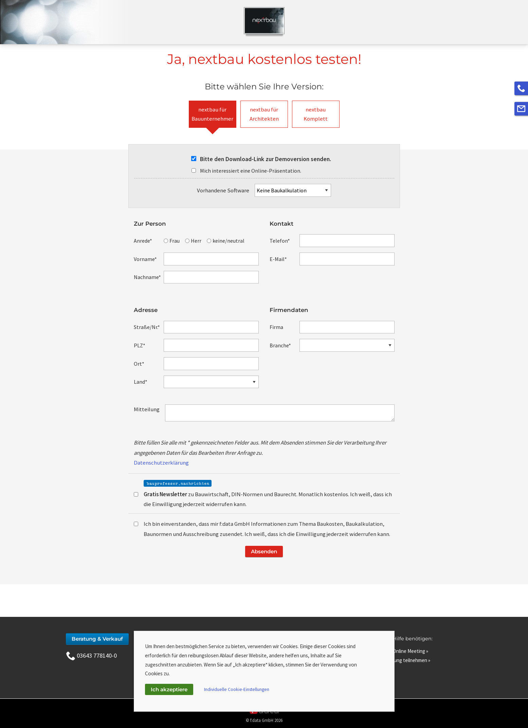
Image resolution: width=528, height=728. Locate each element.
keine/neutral (225, 240)
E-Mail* (278, 259)
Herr (193, 240)
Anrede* (143, 240)
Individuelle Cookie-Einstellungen (236, 689)
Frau (172, 240)
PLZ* (139, 345)
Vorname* (145, 259)
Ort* (139, 363)
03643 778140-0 (91, 655)
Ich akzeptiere (169, 689)
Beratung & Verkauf (97, 639)
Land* (140, 381)
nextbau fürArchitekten (264, 114)
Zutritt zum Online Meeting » (397, 651)
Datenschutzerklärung (161, 462)
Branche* (280, 345)
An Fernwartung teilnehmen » (398, 660)
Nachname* (147, 277)
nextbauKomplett (316, 114)
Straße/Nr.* (147, 327)
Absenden (264, 551)
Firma (276, 327)
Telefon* (280, 240)
